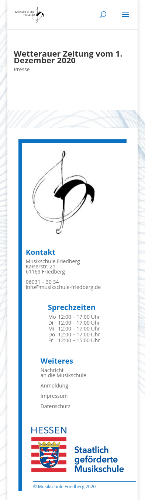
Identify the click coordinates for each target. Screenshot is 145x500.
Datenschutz (55, 406)
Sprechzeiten (72, 307)
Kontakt (41, 252)
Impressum (54, 395)
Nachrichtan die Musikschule (63, 373)
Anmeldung (54, 385)
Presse (22, 69)
